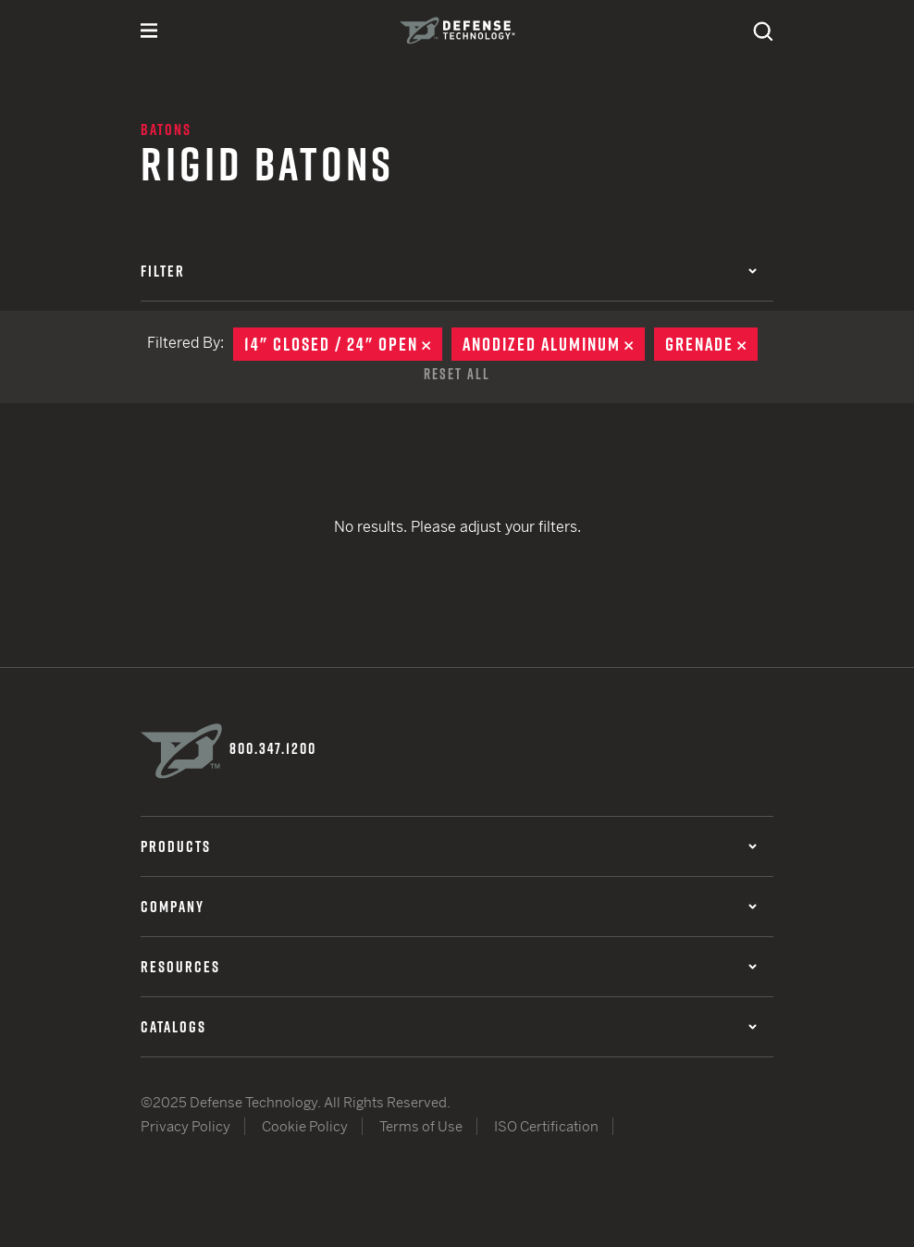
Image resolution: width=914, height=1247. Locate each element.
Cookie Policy (305, 1126)
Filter (449, 271)
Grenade (711, 344)
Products (449, 846)
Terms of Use (421, 1126)
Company (449, 906)
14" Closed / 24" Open (343, 344)
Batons (166, 129)
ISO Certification (546, 1126)
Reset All (457, 374)
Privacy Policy (185, 1126)
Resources (449, 967)
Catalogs (449, 1027)
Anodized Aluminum (554, 344)
